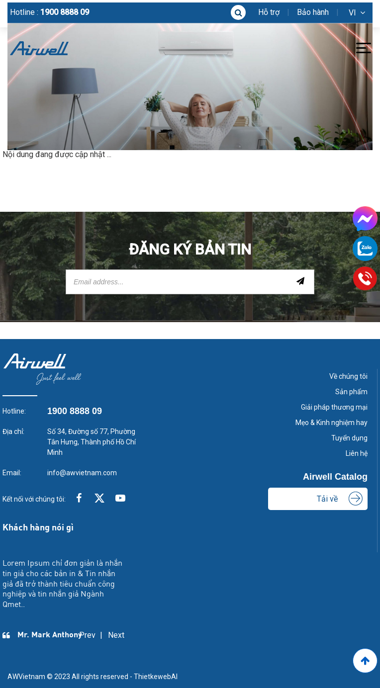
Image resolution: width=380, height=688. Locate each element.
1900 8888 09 (64, 12)
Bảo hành (313, 12)
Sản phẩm (351, 392)
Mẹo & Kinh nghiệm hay (331, 423)
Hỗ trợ (269, 12)
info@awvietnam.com (82, 473)
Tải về (327, 499)
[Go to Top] (365, 660)
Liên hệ (357, 453)
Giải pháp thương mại (334, 407)
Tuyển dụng (349, 438)
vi (352, 12)
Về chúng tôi (348, 376)
